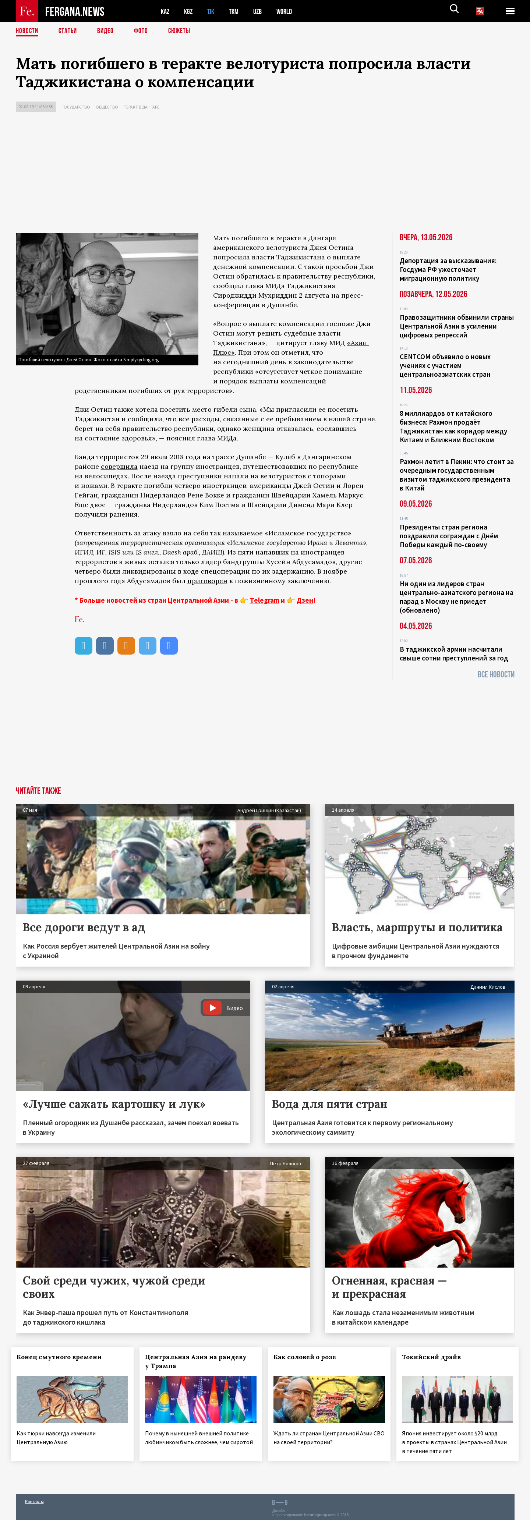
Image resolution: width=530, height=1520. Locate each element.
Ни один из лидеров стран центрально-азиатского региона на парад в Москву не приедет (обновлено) (456, 596)
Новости (27, 31)
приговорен (207, 581)
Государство (75, 107)
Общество (107, 107)
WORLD (290, 11)
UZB (262, 11)
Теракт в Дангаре (141, 107)
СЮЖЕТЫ (183, 31)
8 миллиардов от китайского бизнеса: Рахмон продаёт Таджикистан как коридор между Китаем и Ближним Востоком (453, 426)
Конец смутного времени (63, 1357)
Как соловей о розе (309, 1357)
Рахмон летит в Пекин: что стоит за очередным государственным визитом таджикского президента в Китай (457, 474)
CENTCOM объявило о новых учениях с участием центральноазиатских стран (445, 365)
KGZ (190, 11)
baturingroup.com (320, 1512)
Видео (108, 31)
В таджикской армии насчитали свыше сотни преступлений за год (454, 653)
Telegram (264, 600)
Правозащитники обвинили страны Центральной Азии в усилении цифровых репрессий (457, 326)
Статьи (69, 31)
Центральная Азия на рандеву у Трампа (200, 1361)
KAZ (165, 11)
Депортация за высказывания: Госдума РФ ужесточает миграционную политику (448, 269)
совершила (119, 466)
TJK (213, 11)
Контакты (34, 1498)
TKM (237, 11)
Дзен (305, 600)
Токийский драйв (435, 1357)
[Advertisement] (265, 174)
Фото (144, 31)
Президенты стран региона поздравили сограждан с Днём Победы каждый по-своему (449, 535)
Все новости (496, 674)
